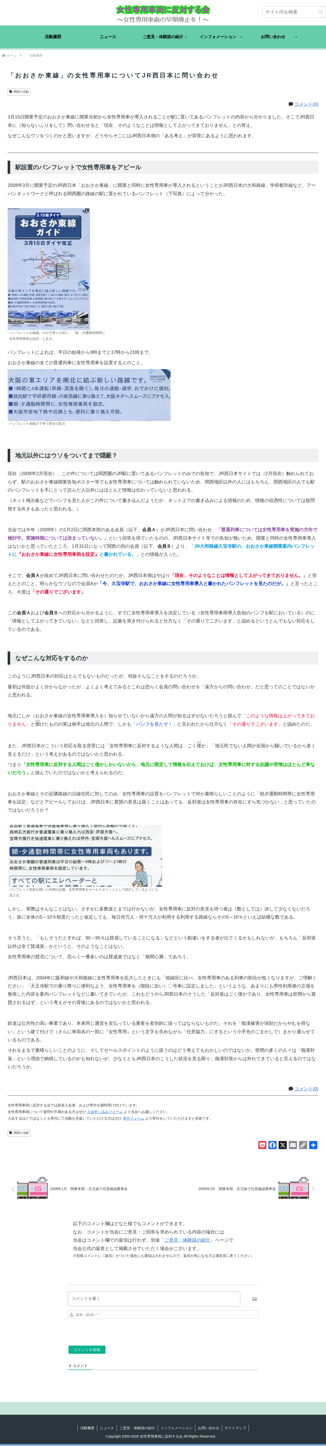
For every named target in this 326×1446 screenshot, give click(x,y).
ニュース (107, 1428)
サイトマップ (235, 1428)
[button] (320, 12)
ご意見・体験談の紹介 (187, 1240)
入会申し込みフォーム (105, 1112)
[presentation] (223, 1331)
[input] (294, 12)
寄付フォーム (133, 1118)
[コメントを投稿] (87, 1350)
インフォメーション (176, 1428)
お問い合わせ (208, 1428)
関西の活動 (19, 92)
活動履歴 (87, 1428)
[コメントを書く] (154, 1299)
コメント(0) (306, 104)
